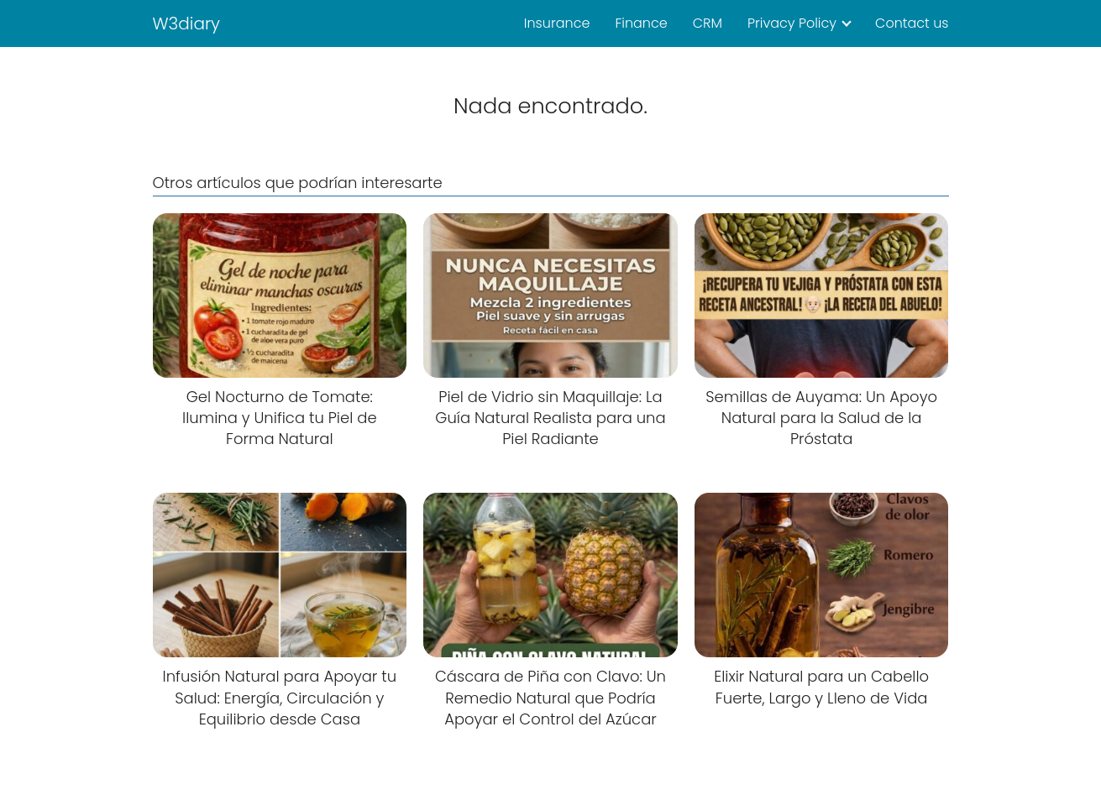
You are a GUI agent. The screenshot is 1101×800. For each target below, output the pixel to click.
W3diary (187, 23)
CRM (707, 23)
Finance (641, 23)
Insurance (557, 23)
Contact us (911, 23)
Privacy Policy (791, 23)
